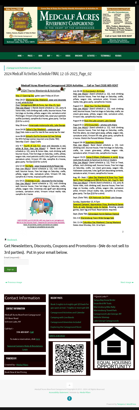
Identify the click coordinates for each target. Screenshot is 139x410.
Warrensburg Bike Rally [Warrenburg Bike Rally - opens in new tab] (104, 307)
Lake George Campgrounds (106, 321)
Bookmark (12, 239)
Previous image (13, 282)
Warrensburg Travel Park (105, 310)
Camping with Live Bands (62, 317)
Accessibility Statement (58, 392)
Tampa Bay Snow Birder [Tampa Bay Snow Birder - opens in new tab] (104, 300)
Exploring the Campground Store (66, 327)
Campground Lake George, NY (107, 314)
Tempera (121, 404)
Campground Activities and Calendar (23, 68)
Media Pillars (22, 365)
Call (32, 332)
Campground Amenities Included (66, 322)
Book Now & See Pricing (16, 372)
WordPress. (131, 404)
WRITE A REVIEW (57, 336)
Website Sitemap (101, 317)
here (38, 339)
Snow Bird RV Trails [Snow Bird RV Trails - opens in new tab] (102, 303)
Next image (127, 282)
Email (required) (12, 257)
